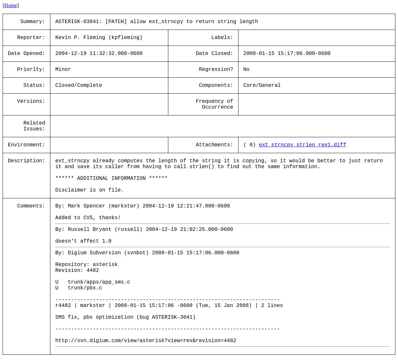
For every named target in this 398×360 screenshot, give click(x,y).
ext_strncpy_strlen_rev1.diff (302, 145)
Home (10, 5)
